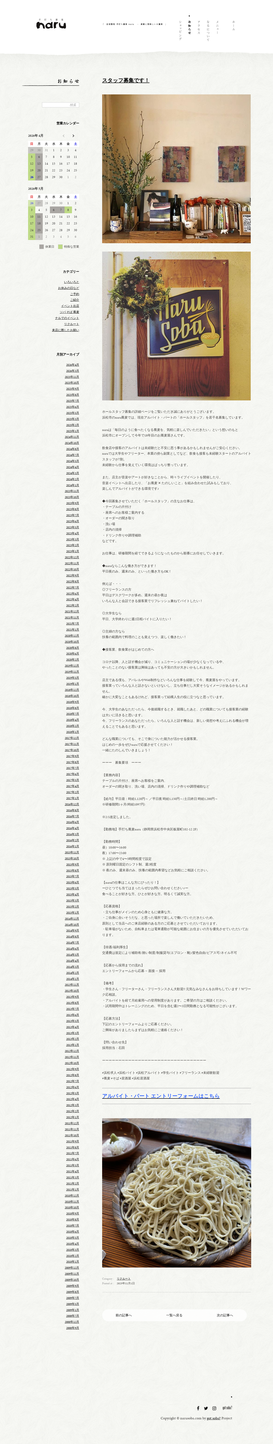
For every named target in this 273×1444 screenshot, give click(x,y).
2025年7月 (72, 401)
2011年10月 (72, 1135)
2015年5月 (72, 888)
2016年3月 (72, 834)
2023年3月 (72, 539)
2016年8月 (72, 810)
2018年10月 (72, 696)
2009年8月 (72, 1292)
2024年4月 (72, 467)
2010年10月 (72, 1207)
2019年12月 (72, 666)
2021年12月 (72, 611)
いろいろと (71, 282)
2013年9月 (72, 997)
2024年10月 (72, 443)
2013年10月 (72, 991)
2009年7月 (72, 1298)
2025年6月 (72, 407)
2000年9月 (72, 1328)
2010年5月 (72, 1238)
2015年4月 (72, 894)
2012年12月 (72, 1051)
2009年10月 (72, 1280)
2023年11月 (72, 491)
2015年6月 (72, 882)
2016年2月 (72, 840)
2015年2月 (72, 907)
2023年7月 (72, 515)
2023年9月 (72, 503)
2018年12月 (72, 690)
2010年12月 (72, 1196)
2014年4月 (72, 961)
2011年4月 (72, 1171)
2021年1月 (72, 630)
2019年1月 (72, 684)
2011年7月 (72, 1153)
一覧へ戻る (174, 1315)
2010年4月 (72, 1244)
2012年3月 (72, 1105)
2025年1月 (72, 431)
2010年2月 (72, 1256)
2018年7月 (72, 714)
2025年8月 (72, 395)
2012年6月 (72, 1087)
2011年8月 (72, 1147)
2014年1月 (72, 979)
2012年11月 (72, 1057)
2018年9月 (72, 702)
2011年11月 (72, 1129)
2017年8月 (72, 762)
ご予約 (74, 294)
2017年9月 (72, 756)
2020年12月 (72, 636)
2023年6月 (72, 521)
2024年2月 (72, 479)
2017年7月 (72, 768)
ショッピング (179, 31)
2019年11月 (72, 672)
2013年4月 (72, 1027)
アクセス (198, 31)
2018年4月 (72, 720)
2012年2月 (72, 1111)
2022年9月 (72, 575)
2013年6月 (72, 1015)
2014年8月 (72, 937)
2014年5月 (72, 955)
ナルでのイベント (67, 318)
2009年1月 (72, 1310)
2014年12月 (72, 919)
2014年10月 (72, 925)
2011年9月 (72, 1141)
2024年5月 (72, 461)
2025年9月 (72, 389)
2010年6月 (72, 1232)
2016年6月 (72, 822)
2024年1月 (72, 485)
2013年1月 (72, 1045)
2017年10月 (72, 750)
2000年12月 (72, 1322)
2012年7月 (72, 1081)
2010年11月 (72, 1202)
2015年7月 (72, 876)
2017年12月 (72, 738)
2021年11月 (72, 618)
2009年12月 (72, 1268)
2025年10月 (72, 383)
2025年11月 (72, 377)
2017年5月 (72, 780)
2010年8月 (72, 1220)
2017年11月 (72, 744)
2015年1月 (72, 913)
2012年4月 (72, 1099)
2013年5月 (72, 1021)
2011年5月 (72, 1165)
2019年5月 (72, 678)
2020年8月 (72, 648)
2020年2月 (72, 660)
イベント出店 (70, 306)
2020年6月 (72, 654)
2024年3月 (72, 473)
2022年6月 (72, 594)
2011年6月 (72, 1159)
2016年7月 (72, 816)
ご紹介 (74, 300)
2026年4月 (72, 365)
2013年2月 (72, 1039)
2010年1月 (72, 1262)
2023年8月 (72, 509)
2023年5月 (72, 527)
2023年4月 (72, 533)
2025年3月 (72, 419)
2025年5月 (72, 413)
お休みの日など (68, 288)
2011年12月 (72, 1123)
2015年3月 (72, 900)
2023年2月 (72, 545)
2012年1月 (72, 1117)
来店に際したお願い (65, 330)
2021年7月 (72, 624)
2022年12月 (72, 557)
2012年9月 (72, 1069)
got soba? (227, 1408)
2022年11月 (72, 563)
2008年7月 (72, 1316)
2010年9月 (72, 1213)
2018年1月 (72, 732)
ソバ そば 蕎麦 (69, 312)
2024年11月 (72, 437)
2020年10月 (72, 642)
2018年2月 (72, 726)
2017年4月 (72, 786)
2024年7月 (72, 455)
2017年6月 (72, 774)
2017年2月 (72, 792)
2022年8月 (72, 581)
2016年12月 (72, 804)
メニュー (217, 31)
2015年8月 (72, 870)
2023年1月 (72, 551)
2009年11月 (72, 1274)
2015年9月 (72, 864)
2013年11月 (72, 985)
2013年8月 (72, 1003)
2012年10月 (72, 1063)
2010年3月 (72, 1250)
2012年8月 (72, 1075)
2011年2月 (72, 1183)
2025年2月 (72, 425)
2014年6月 (72, 949)
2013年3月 (72, 1033)
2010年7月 (72, 1226)
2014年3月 (72, 967)
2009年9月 (72, 1286)
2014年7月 (72, 943)
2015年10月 (72, 858)
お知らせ (189, 31)
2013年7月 (72, 1009)
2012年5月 (72, 1093)
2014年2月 (72, 973)
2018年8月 (72, 708)
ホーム (233, 31)
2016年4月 (72, 828)
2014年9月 (72, 930)
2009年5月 (72, 1304)
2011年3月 (72, 1177)
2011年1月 (72, 1190)
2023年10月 (72, 497)
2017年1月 (72, 798)
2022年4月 (72, 599)
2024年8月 (72, 449)
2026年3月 (72, 371)
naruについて (207, 31)
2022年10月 (72, 569)
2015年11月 (72, 852)
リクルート (124, 1279)
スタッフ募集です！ (126, 80)
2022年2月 (72, 605)
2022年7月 (72, 588)
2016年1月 (72, 846)
